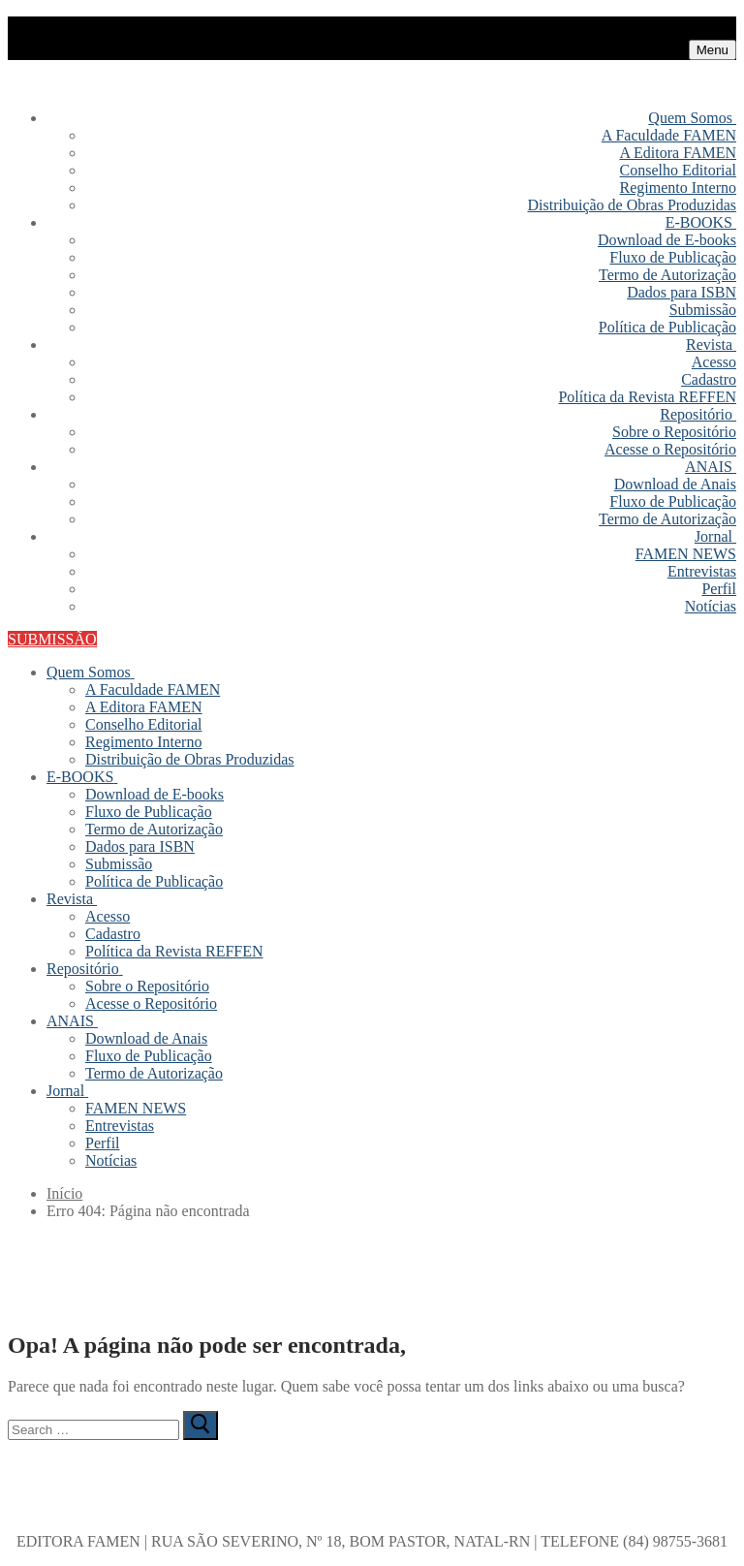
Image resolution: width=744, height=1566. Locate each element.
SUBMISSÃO (52, 639)
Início (64, 1193)
